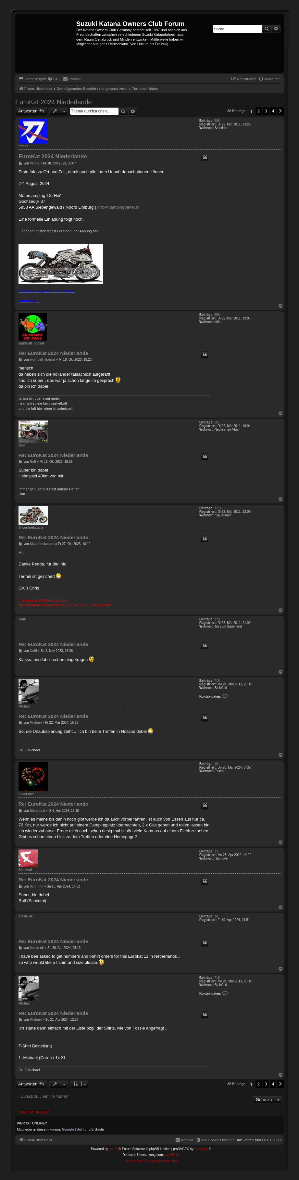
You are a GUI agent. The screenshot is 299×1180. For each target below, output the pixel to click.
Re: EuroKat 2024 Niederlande (53, 353)
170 (217, 619)
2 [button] (258, 111)
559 (217, 315)
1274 (217, 508)
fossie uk (25, 916)
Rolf (22, 445)
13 (216, 851)
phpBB (114, 1149)
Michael (25, 706)
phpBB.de (173, 1155)
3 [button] (266, 111)
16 (216, 916)
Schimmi (25, 870)
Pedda (23, 146)
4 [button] (273, 111)
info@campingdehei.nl (118, 207)
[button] (280, 111)
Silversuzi (26, 794)
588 (217, 121)
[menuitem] (53, 79)
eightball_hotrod (31, 343)
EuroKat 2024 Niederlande (53, 102)
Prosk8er (201, 1149)
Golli (22, 619)
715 (217, 680)
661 (217, 422)
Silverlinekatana (31, 527)
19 (216, 764)
